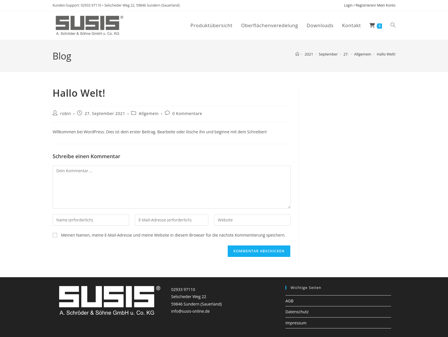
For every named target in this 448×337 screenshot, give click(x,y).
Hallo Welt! (386, 54)
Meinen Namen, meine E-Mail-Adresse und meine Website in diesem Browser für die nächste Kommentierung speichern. (173, 235)
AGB (289, 301)
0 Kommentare (187, 113)
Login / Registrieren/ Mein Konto (369, 5)
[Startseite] (297, 54)
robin (65, 113)
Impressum (296, 323)
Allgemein (149, 113)
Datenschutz (297, 311)
